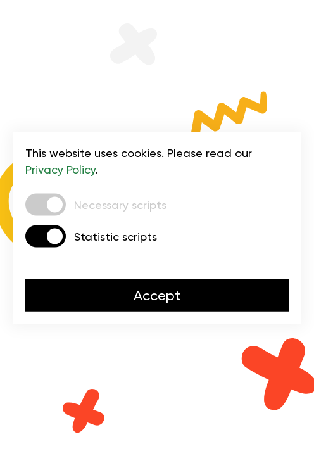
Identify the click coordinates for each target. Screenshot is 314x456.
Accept (157, 295)
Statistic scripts (115, 236)
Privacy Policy (60, 169)
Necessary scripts (120, 204)
